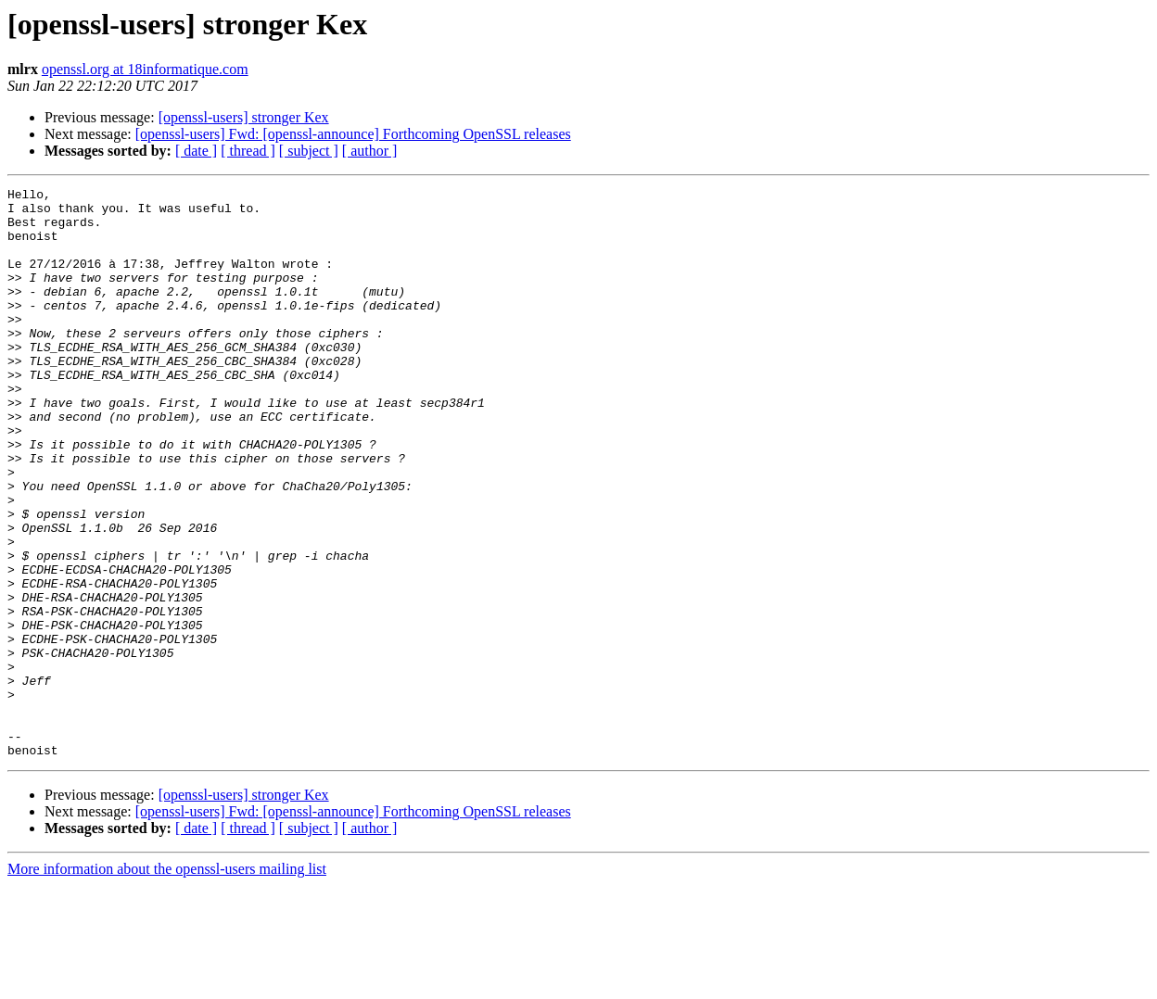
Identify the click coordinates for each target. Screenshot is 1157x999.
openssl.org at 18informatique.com (145, 69)
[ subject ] (308, 150)
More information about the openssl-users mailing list (166, 983)
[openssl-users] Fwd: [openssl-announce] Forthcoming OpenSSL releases (353, 134)
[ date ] (196, 150)
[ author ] (370, 150)
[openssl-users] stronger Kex (244, 117)
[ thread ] (248, 150)
